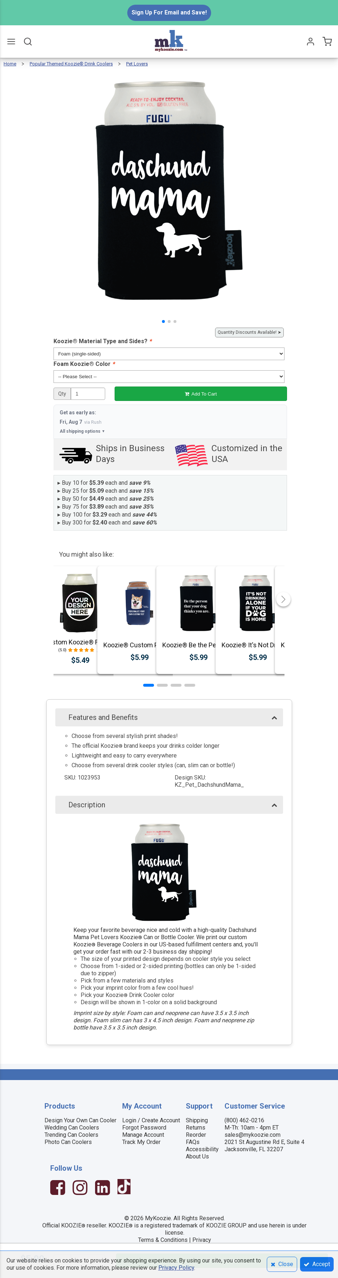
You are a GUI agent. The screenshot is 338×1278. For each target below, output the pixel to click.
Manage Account (143, 1134)
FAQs (193, 1142)
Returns (195, 1127)
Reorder (196, 1134)
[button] (163, 321)
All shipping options (82, 431)
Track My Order (141, 1142)
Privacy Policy (176, 1267)
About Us (197, 1156)
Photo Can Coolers (68, 1142)
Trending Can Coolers (71, 1134)
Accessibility (202, 1149)
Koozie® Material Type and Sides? (102, 341)
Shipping (197, 1120)
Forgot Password (144, 1127)
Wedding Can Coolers (71, 1127)
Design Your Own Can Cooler (80, 1120)
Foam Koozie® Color (84, 363)
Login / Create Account (151, 1120)
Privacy (201, 1239)
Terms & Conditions (163, 1239)
